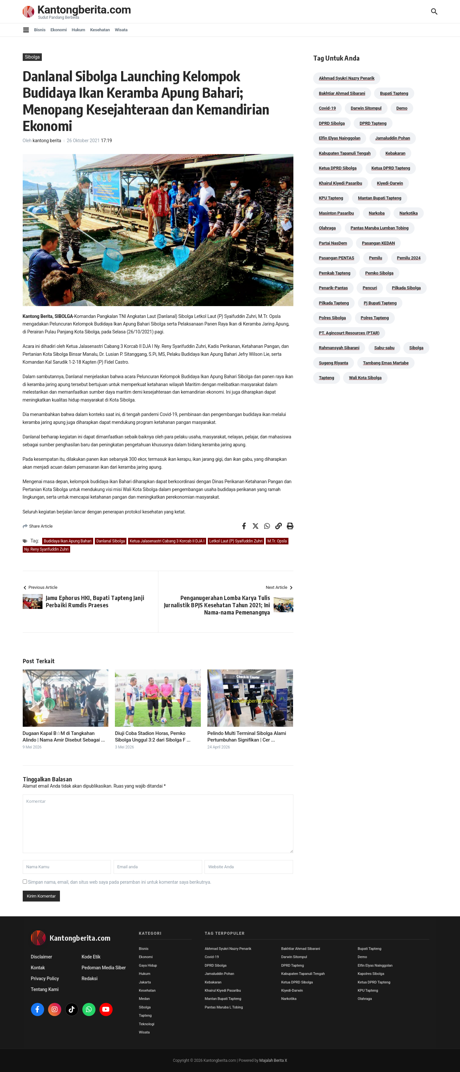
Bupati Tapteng (369, 949)
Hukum (78, 29)
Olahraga (365, 999)
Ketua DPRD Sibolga (297, 982)
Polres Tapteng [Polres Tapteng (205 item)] (375, 317)
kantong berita (47, 140)
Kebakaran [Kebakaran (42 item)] (395, 153)
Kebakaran (213, 982)
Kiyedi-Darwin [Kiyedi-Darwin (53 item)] (390, 183)
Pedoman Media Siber (104, 967)
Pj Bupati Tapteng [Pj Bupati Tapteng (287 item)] (380, 303)
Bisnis (40, 29)
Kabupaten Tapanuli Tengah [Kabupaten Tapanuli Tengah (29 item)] (345, 153)
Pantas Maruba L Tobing (224, 1007)
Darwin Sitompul (294, 957)
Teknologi (146, 1024)
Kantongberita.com (86, 9)
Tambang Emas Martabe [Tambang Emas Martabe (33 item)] (386, 362)
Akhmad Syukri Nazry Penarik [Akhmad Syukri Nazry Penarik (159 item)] (347, 78)
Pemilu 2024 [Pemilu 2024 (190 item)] (409, 257)
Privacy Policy (45, 978)
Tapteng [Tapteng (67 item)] (326, 377)
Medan (144, 999)
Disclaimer (41, 956)
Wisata (121, 29)
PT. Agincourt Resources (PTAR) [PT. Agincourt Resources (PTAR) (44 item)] (349, 332)
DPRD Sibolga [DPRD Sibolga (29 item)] (332, 123)
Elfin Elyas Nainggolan (375, 965)
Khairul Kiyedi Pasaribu (223, 990)
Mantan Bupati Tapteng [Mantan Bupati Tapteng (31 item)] (379, 198)
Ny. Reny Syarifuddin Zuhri (46, 549)
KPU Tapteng (368, 990)
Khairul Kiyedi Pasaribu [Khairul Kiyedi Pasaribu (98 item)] (340, 183)
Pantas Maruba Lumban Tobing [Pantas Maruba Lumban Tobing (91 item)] (380, 227)
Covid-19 (212, 957)
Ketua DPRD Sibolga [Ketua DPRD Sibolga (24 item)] (338, 168)
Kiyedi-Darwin (292, 990)
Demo (362, 957)
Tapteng (145, 1015)
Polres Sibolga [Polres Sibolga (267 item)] (332, 317)
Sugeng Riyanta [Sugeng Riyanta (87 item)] (333, 362)
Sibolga (32, 57)
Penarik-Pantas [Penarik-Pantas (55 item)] (333, 287)
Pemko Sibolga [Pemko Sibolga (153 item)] (379, 273)
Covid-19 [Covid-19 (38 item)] (327, 108)
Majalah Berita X (273, 1060)
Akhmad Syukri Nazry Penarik (228, 949)
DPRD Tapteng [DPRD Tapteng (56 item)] (373, 123)
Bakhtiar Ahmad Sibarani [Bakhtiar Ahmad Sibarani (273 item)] (342, 93)
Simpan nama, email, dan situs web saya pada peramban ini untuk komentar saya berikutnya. (119, 882)
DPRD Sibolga (216, 965)
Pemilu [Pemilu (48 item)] (375, 257)
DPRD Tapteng (292, 965)
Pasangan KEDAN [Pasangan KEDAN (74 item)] (378, 243)
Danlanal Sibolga (110, 541)
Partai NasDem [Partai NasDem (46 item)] (333, 243)
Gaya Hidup (148, 965)
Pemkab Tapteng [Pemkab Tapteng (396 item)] (334, 273)
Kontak (38, 967)
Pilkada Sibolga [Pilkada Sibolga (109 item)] (406, 287)
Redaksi (90, 978)
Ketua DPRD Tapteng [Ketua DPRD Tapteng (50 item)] (390, 168)
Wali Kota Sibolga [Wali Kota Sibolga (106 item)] (365, 377)
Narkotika (288, 999)
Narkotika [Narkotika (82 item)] (408, 213)
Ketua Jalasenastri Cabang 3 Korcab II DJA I (167, 541)
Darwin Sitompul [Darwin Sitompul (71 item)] (366, 108)
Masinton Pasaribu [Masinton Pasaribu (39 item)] (336, 213)
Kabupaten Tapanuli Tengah (303, 974)
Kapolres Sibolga (371, 974)
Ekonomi (58, 29)
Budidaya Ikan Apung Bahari (68, 541)
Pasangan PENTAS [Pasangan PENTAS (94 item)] (336, 257)
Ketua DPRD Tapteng (374, 982)
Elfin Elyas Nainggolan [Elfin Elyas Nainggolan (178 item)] (340, 138)
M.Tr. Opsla (277, 541)
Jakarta (145, 982)
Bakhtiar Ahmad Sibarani (300, 949)
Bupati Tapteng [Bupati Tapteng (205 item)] (394, 93)
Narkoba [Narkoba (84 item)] (377, 213)
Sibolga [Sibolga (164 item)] (416, 347)
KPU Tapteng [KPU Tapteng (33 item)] (331, 198)
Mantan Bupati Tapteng (223, 999)
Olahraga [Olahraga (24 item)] (327, 227)
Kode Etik (91, 956)
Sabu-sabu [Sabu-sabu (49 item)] (384, 347)
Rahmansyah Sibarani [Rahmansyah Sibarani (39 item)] (339, 347)
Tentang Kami (45, 989)
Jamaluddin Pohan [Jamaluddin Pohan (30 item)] (392, 138)
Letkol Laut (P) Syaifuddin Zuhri (235, 541)
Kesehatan (100, 29)
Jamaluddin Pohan (219, 974)
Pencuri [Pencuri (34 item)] (370, 287)
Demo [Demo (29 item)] (401, 108)
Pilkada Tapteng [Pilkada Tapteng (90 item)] (334, 303)
